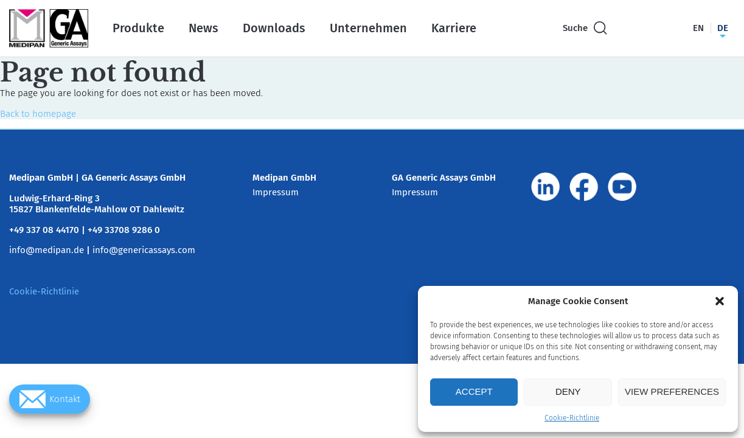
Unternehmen (368, 28)
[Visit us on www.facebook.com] (584, 186)
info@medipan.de (46, 250)
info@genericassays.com (143, 250)
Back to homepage (38, 113)
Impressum (275, 192)
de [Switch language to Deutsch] (722, 28)
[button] (720, 301)
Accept (474, 391)
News (203, 28)
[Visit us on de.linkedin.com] (545, 186)
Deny (568, 391)
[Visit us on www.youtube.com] (622, 186)
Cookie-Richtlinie (571, 418)
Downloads (274, 28)
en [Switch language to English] (698, 28)
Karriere (453, 28)
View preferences (672, 391)
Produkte (138, 28)
